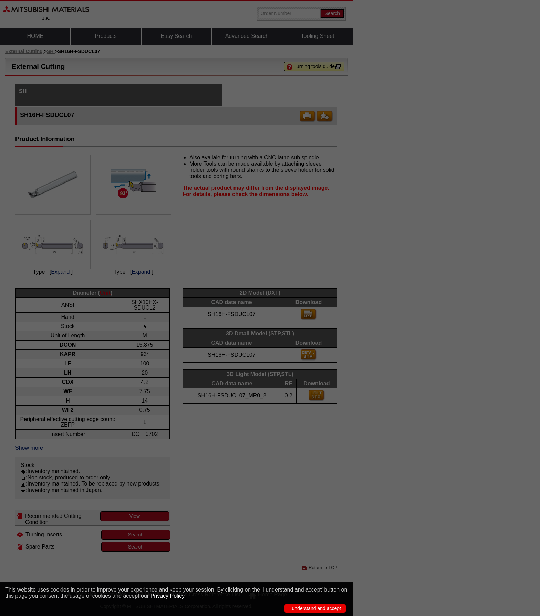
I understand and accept (315, 608)
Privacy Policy (167, 596)
